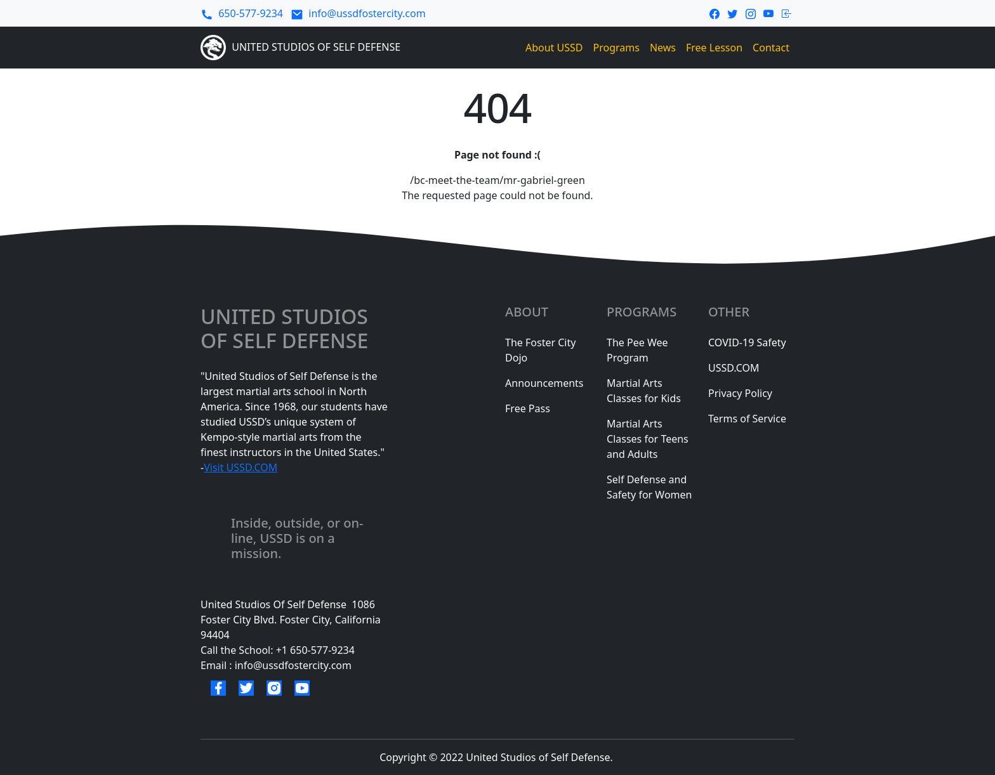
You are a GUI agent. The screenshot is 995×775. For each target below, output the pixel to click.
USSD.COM (734, 368)
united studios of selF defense (287, 328)
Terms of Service (747, 419)
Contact (771, 48)
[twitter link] (732, 12)
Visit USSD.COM (240, 467)
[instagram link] (750, 12)
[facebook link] (714, 12)
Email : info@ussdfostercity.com (276, 665)
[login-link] (786, 12)
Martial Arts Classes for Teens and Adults (648, 439)
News (663, 48)
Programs (616, 48)
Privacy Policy (740, 393)
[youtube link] (769, 12)
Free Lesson (714, 48)
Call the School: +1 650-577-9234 (278, 650)
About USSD (554, 48)
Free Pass (527, 408)
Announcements (544, 383)
